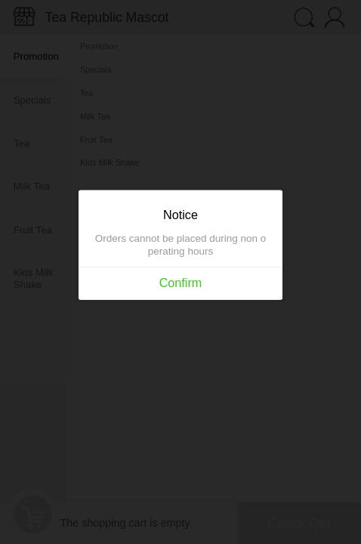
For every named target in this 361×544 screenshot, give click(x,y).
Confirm (180, 283)
